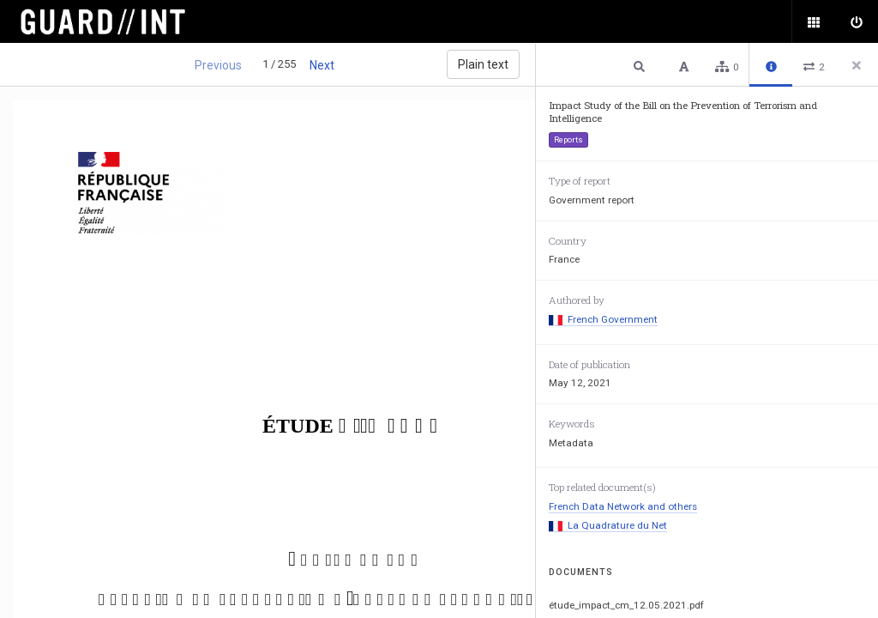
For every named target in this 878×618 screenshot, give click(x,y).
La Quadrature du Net (608, 525)
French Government (603, 319)
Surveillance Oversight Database (113, 21)
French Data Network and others (623, 506)
